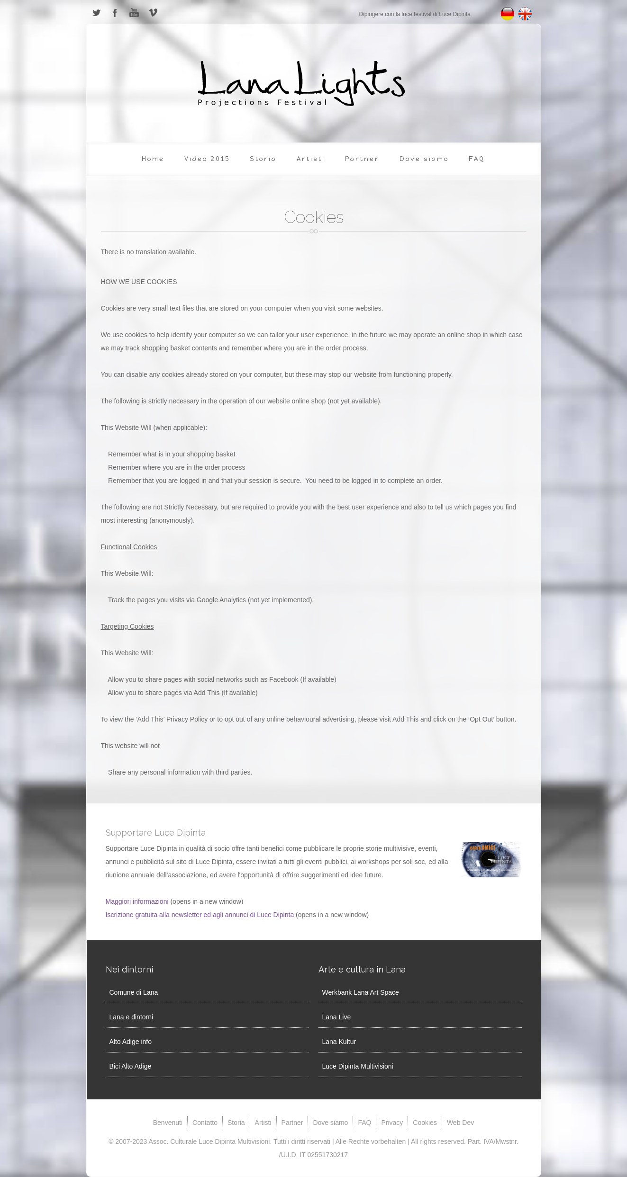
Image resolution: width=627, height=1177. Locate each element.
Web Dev (460, 1122)
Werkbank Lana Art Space (360, 992)
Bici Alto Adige (130, 1066)
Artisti (311, 158)
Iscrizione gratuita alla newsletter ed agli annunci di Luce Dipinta (200, 914)
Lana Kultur (339, 1041)
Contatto (205, 1122)
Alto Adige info (130, 1041)
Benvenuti (167, 1122)
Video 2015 (207, 158)
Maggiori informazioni (137, 901)
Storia (263, 158)
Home (153, 158)
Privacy (392, 1122)
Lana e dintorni (131, 1017)
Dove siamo (424, 158)
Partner (362, 158)
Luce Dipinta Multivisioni (357, 1066)
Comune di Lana (133, 992)
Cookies (425, 1122)
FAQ (477, 158)
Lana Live (336, 1017)
